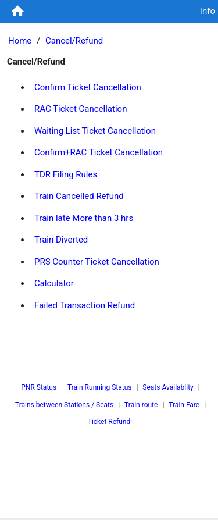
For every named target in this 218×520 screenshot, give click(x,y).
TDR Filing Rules (65, 174)
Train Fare (184, 405)
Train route (141, 405)
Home (19, 40)
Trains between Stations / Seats (64, 405)
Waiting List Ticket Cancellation (95, 131)
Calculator (54, 283)
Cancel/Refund (74, 40)
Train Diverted (61, 239)
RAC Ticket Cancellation (80, 109)
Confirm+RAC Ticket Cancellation (98, 152)
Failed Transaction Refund (84, 305)
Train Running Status (99, 387)
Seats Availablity (167, 387)
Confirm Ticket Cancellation (87, 87)
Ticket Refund (109, 422)
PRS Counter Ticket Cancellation (96, 262)
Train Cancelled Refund (79, 196)
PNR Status (38, 387)
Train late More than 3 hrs (83, 218)
